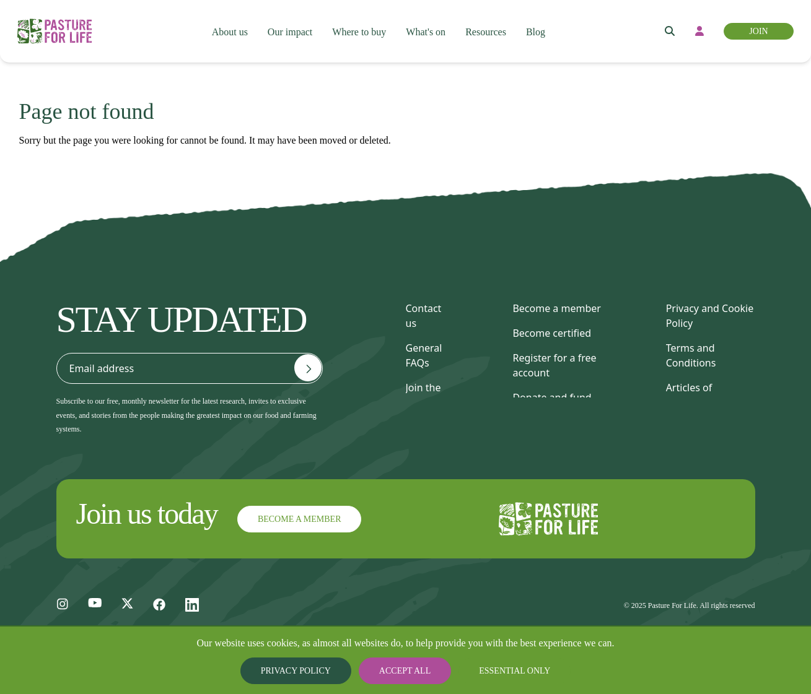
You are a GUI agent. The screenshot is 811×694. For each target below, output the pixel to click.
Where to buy (359, 25)
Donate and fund (551, 397)
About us (227, 25)
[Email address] (308, 367)
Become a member (556, 308)
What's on (428, 25)
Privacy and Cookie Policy (710, 315)
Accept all (405, 670)
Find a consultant (552, 422)
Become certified (551, 333)
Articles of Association (692, 395)
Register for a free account (554, 365)
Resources (491, 25)
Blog (542, 25)
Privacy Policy (306, 670)
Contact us (424, 315)
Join (758, 25)
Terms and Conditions (691, 355)
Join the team (423, 395)
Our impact (289, 25)
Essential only (505, 670)
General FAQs (424, 355)
